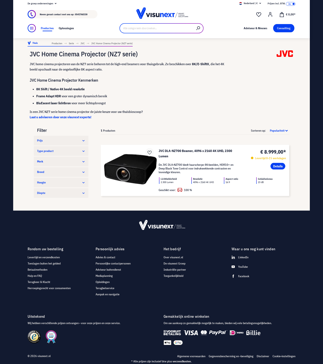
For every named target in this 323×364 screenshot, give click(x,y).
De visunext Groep (174, 263)
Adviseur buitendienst (108, 269)
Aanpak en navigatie (107, 294)
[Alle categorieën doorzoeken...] (156, 28)
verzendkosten (182, 361)
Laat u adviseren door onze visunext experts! (60, 117)
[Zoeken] (198, 28)
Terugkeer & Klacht (39, 282)
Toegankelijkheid (173, 276)
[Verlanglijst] (258, 14)
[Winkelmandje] (287, 14)
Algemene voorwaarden (191, 356)
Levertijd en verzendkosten (44, 257)
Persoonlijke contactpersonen (113, 263)
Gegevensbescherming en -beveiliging (231, 356)
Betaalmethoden (37, 269)
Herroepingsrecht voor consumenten (49, 288)
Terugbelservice (105, 288)
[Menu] (32, 28)
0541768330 (81, 14)
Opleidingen (103, 282)
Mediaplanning (104, 276)
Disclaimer (263, 356)
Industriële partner (175, 269)
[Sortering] (277, 130)
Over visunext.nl (173, 257)
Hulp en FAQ (35, 276)
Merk (61, 161)
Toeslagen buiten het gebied (44, 263)
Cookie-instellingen (284, 356)
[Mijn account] (270, 14)
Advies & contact (105, 257)
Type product (61, 151)
